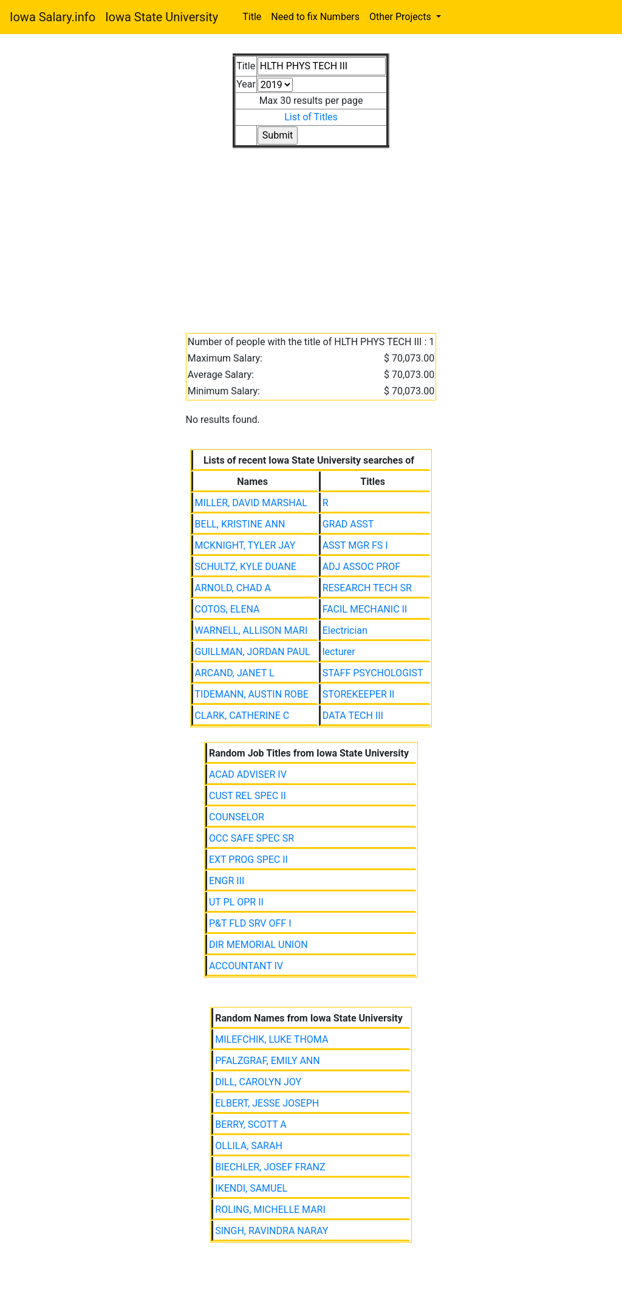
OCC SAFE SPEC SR (251, 838)
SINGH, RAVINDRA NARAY (271, 1231)
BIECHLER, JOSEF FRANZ (270, 1167)
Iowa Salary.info (52, 17)
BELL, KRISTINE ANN (240, 524)
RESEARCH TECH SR (367, 588)
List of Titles (311, 117)
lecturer (339, 651)
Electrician (345, 630)
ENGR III (226, 881)
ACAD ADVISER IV (248, 774)
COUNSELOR (236, 817)
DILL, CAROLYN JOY (258, 1082)
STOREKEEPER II (359, 694)
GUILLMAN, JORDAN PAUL (252, 651)
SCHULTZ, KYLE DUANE (245, 566)
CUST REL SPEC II (247, 796)
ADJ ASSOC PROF (361, 566)
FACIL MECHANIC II (365, 609)
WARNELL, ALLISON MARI (251, 630)
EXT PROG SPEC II (248, 859)
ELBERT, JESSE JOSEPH (267, 1103)
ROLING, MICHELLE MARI (270, 1209)
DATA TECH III (353, 715)
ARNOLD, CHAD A (233, 588)
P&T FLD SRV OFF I (250, 923)
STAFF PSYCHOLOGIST (373, 673)
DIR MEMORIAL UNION (258, 944)
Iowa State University (161, 17)
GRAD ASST (348, 524)
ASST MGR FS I (355, 545)
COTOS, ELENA (227, 609)
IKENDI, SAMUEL (251, 1188)
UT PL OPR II (236, 902)
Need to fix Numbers (315, 16)
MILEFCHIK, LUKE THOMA (271, 1039)
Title (251, 16)
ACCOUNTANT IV (246, 966)
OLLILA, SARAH (248, 1146)
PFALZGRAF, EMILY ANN (267, 1060)
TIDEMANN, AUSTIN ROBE (252, 694)
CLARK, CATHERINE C (242, 715)
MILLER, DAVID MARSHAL (251, 503)
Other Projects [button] (401, 16)
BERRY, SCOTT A (251, 1124)
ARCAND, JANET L (235, 673)
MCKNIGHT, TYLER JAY (245, 545)
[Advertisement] (311, 233)
